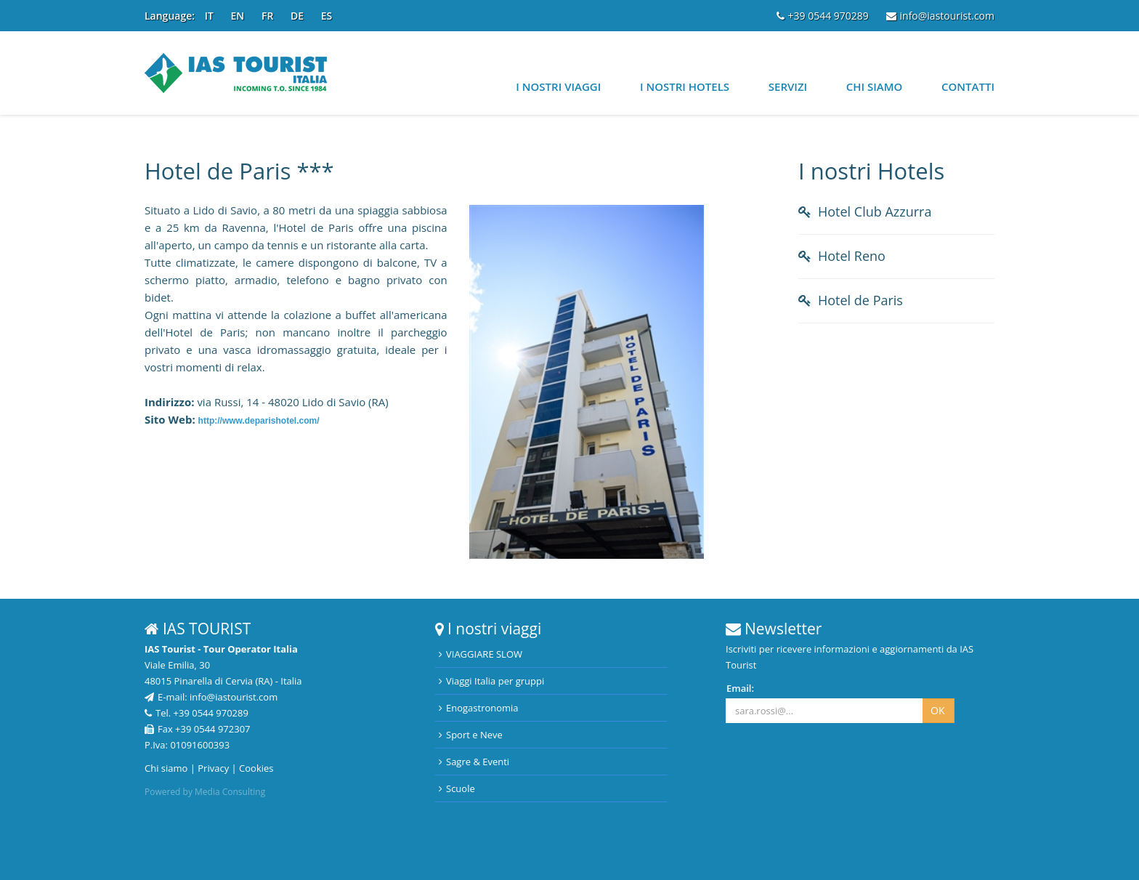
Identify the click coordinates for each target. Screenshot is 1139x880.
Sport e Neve (471, 734)
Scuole (457, 788)
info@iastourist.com (940, 16)
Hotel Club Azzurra (874, 211)
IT (209, 16)
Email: (740, 688)
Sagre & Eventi (474, 761)
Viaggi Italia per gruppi (491, 680)
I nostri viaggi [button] (558, 86)
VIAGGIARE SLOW (480, 654)
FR (267, 16)
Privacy (213, 768)
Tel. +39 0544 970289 (196, 712)
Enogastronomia (479, 707)
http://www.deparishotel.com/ (259, 421)
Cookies (256, 768)
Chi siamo (874, 86)
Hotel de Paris (860, 300)
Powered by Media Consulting (205, 792)
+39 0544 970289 (823, 16)
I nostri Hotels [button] (684, 86)
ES (327, 16)
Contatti (967, 86)
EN (238, 16)
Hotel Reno (851, 256)
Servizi (788, 86)
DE (297, 16)
